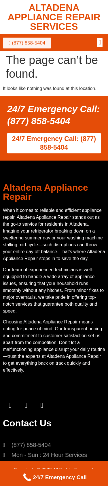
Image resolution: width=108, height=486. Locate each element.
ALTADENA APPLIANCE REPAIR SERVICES (53, 17)
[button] (100, 42)
